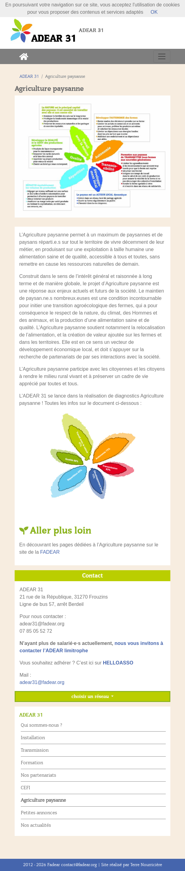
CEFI (25, 788)
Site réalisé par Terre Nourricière (131, 864)
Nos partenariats (38, 775)
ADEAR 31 (29, 76)
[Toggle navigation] (161, 56)
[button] (26, 156)
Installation (33, 738)
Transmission (35, 750)
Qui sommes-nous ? (41, 725)
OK (154, 12)
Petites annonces (39, 813)
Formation (32, 763)
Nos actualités (36, 825)
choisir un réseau (90, 696)
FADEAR (50, 552)
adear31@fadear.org (42, 682)
